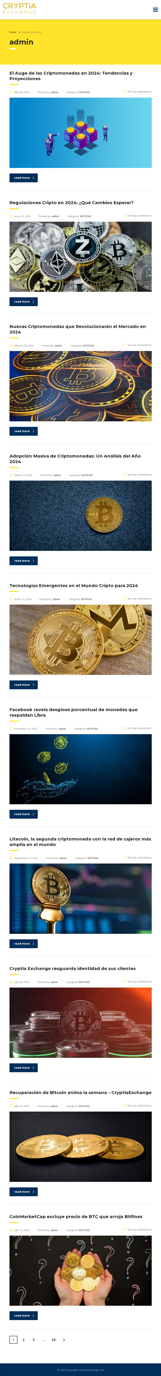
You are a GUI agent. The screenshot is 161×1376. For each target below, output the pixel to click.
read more (24, 178)
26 (54, 1340)
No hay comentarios (137, 91)
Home (12, 32)
